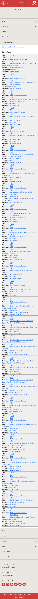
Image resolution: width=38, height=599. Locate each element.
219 (11, 245)
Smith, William (14, 485)
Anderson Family (15, 278)
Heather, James (15, 310)
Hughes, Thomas (15, 120)
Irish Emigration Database (18, 59)
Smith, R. (13, 413)
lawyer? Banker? (15, 468)
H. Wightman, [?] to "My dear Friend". (22, 500)
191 (11, 167)
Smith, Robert (14, 489)
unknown (13, 70)
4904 (12, 127)
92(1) (11, 319)
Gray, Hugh (14, 432)
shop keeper (14, 352)
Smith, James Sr (15, 451)
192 (11, 418)
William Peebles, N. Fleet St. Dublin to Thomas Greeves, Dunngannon (18, 155)
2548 (12, 473)
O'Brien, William (15, 333)
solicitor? (13, 160)
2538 (12, 435)
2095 (12, 146)
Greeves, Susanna (16, 350)
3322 (12, 492)
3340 (12, 91)
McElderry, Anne (15, 525)
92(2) (11, 338)
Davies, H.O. (14, 196)
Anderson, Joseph (16, 274)
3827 (12, 509)
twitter (24, 584)
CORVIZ (19, 10)
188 (11, 399)
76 (11, 494)
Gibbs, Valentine (15, 89)
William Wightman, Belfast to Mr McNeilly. (23, 99)
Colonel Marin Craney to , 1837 (20, 289)
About (4, 21)
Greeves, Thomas (15, 162)
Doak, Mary (14, 255)
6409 (12, 74)
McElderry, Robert (16, 521)
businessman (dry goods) (18, 523)
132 (11, 283)
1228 (12, 416)
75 (11, 475)
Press (30, 595)
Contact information (8, 567)
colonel (12, 293)
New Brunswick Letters (17, 78)
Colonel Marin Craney (17, 291)
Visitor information (8, 575)
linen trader (14, 331)
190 (11, 93)
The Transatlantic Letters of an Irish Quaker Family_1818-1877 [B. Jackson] (17, 322)
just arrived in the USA (17, 449)
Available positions (20, 595)
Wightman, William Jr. (17, 101)
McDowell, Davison (16, 202)
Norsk (21, 2)
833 (12, 243)
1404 (12, 298)
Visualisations (6, 37)
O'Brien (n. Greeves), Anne (18, 354)
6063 (12, 336)
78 (11, 264)
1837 (11, 61)
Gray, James (14, 428)
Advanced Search (8, 42)
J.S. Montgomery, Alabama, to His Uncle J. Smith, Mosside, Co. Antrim (19, 64)
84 (11, 226)
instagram (8, 584)
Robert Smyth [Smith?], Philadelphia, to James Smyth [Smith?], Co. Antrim (18, 444)
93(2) (11, 378)
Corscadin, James (15, 409)
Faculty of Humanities (14, 47)
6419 (12, 108)
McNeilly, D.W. (14, 105)
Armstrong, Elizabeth (17, 259)
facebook (4, 584)
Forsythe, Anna (15, 139)
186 (11, 148)
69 (12, 262)
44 (11, 76)
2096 (12, 165)
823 (12, 184)
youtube (12, 584)
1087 (12, 224)
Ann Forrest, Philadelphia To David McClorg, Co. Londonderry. (17, 214)
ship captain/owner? (16, 411)
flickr (20, 584)
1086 (12, 205)
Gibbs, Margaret (15, 84)
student (12, 103)
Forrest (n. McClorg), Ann (18, 217)
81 (11, 437)
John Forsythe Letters (17, 131)
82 (11, 511)
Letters (4, 31)
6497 (12, 281)
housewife (13, 257)
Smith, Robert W (15, 447)
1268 (12, 454)
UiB (3, 47)
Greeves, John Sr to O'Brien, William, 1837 (23, 327)
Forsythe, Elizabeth (16, 143)
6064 (12, 357)
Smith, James (14, 72)
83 (11, 207)
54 (11, 110)
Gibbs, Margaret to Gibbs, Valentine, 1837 (23, 82)
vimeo (16, 584)
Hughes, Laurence (16, 124)
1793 (12, 55)
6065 (12, 376)
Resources (5, 26)
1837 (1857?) (14, 515)
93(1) (11, 359)
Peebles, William (15, 158)
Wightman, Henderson (17, 502)
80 (11, 300)
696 (12, 397)
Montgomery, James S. (17, 67)
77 (11, 57)
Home (4, 16)
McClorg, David (15, 221)
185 (11, 456)
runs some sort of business (19, 312)
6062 (12, 317)
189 (11, 186)
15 (11, 129)
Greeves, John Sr (15, 329)
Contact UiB (8, 595)
